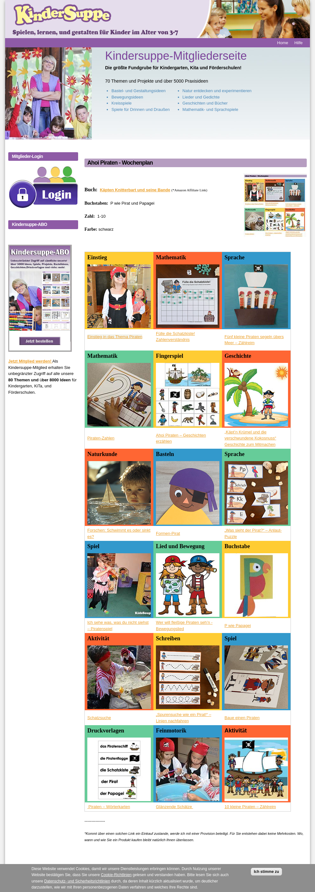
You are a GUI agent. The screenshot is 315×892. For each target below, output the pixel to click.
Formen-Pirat (168, 533)
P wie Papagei (238, 625)
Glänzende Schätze (174, 806)
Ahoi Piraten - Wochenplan (120, 163)
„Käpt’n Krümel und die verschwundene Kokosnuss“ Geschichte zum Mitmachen (250, 438)
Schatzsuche (99, 717)
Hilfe (298, 42)
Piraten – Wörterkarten (108, 806)
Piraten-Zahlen (100, 438)
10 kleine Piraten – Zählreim (250, 806)
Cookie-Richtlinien (116, 879)
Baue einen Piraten (242, 717)
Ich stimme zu (266, 875)
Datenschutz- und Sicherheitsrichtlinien (77, 885)
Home (282, 42)
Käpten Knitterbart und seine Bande (135, 189)
